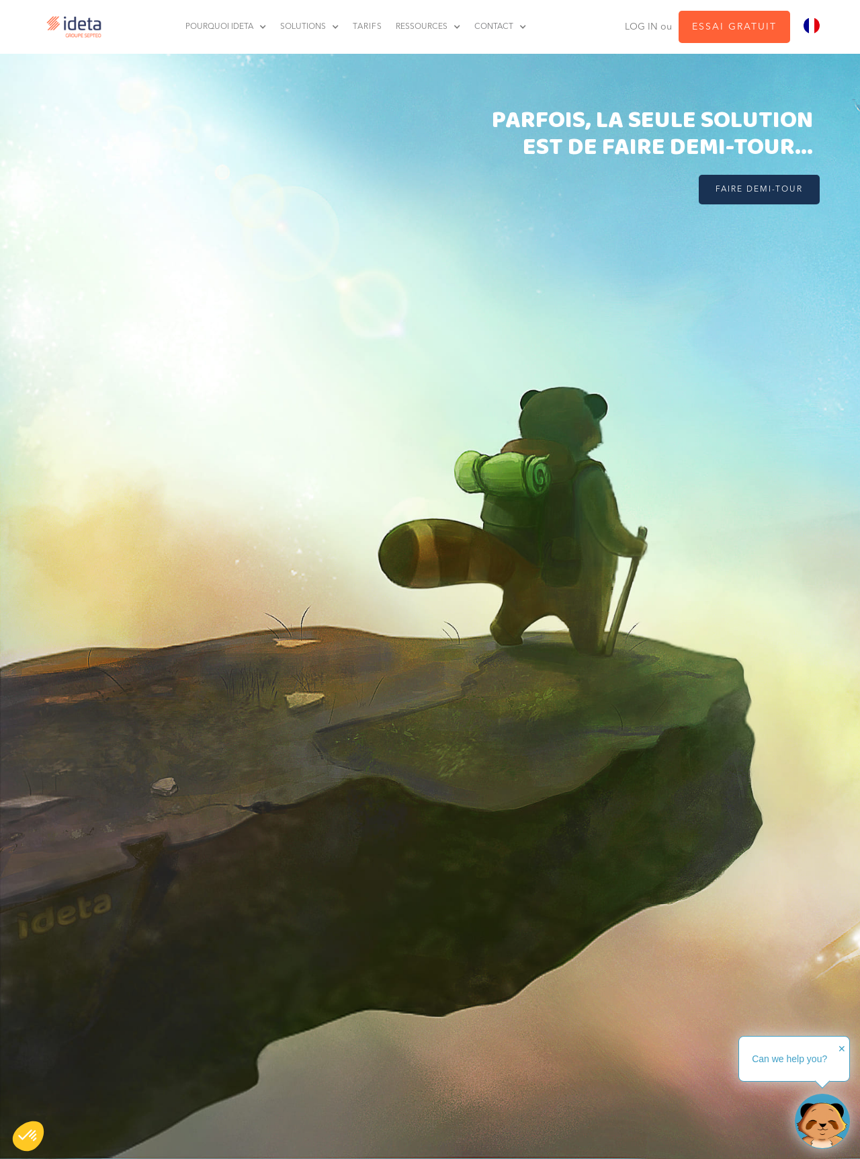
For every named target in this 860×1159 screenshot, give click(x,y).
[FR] (811, 25)
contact (493, 27)
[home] (71, 26)
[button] (28, 1136)
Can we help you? (789, 1058)
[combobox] (811, 25)
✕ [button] (842, 1048)
